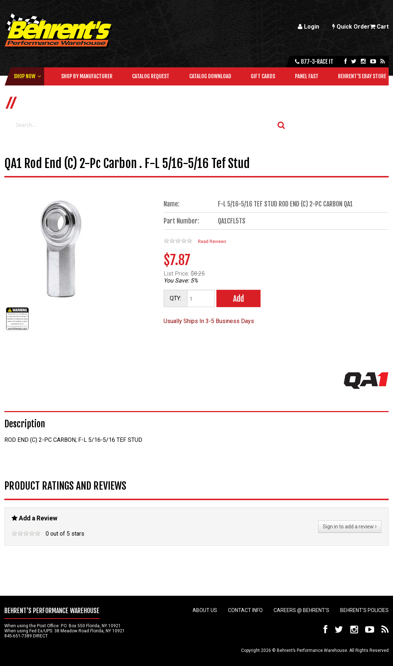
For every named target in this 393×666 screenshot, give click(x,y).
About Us (205, 610)
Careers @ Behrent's (301, 610)
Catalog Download (210, 76)
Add (238, 298)
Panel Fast (306, 76)
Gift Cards (263, 76)
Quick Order (351, 26)
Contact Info (245, 610)
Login (308, 26)
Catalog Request (150, 76)
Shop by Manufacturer (87, 76)
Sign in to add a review (350, 526)
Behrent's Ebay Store (362, 76)
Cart (379, 26)
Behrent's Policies (364, 610)
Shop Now (24, 76)
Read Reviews (212, 241)
